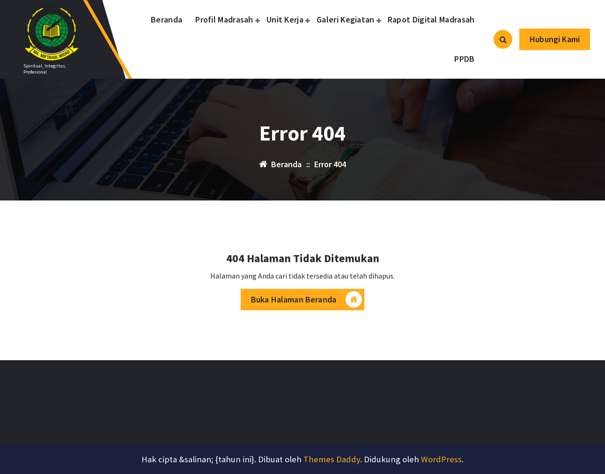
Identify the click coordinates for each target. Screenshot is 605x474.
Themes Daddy (331, 459)
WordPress (441, 459)
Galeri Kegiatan (346, 19)
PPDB (464, 58)
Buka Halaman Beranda (306, 302)
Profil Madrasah (224, 19)
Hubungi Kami (555, 39)
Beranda (166, 19)
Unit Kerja (284, 19)
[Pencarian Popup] (503, 39)
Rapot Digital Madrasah (431, 19)
